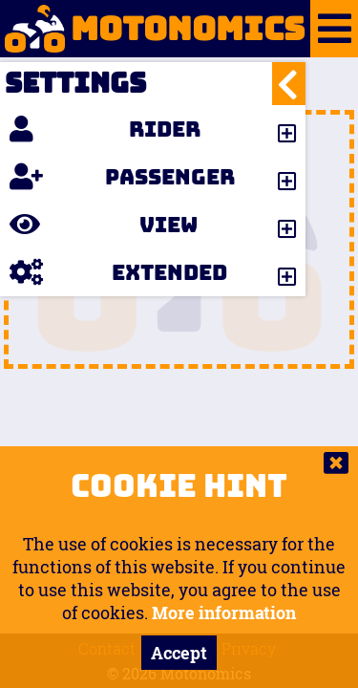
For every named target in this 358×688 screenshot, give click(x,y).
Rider (105, 129)
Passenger (122, 176)
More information (224, 612)
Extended (118, 272)
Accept (179, 652)
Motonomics (152, 28)
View (104, 224)
